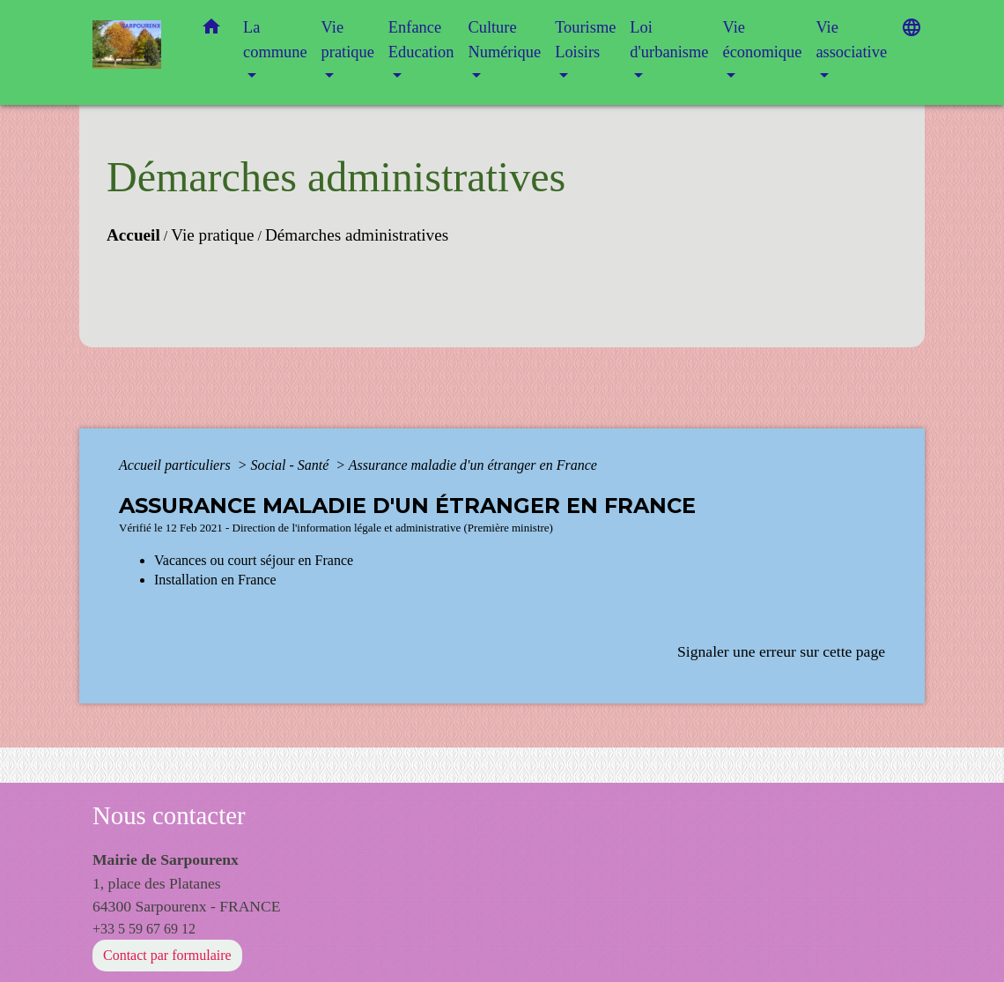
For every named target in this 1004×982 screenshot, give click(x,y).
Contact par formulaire (167, 955)
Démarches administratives (356, 235)
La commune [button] (275, 40)
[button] (211, 30)
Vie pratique (212, 235)
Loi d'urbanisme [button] (669, 40)
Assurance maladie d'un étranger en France (473, 465)
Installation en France (215, 579)
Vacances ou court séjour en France (253, 560)
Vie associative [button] (851, 40)
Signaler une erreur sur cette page (781, 651)
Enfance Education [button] (421, 40)
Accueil (133, 235)
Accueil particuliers (176, 465)
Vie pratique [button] (347, 40)
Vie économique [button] (761, 40)
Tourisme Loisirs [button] (585, 40)
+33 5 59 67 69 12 (144, 928)
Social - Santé (291, 465)
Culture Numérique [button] (504, 40)
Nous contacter (169, 815)
